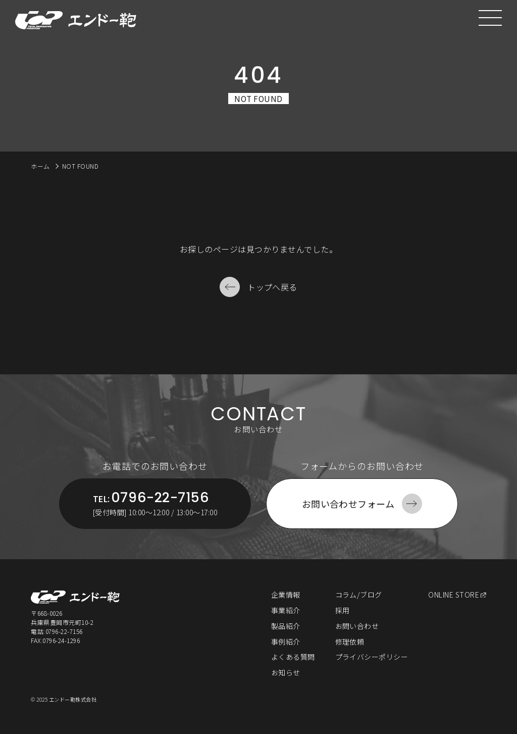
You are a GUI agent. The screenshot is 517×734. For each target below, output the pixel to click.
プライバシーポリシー (371, 657)
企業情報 (285, 595)
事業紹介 (285, 610)
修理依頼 (350, 642)
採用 (342, 610)
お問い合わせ (357, 626)
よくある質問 (293, 657)
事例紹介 (285, 642)
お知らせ (285, 672)
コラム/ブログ (358, 595)
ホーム (40, 166)
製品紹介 (285, 626)
